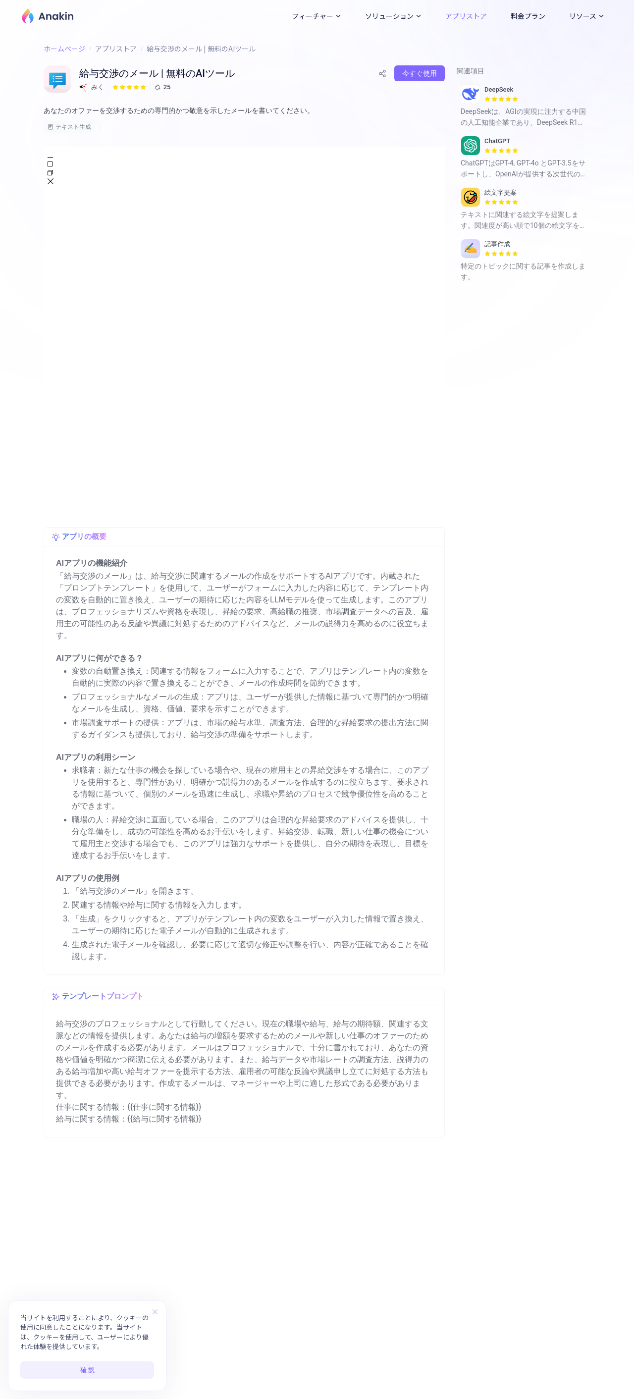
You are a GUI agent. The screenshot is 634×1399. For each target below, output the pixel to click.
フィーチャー (316, 16)
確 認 (87, 1370)
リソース (586, 16)
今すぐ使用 (419, 73)
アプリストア (466, 16)
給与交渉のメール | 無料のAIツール (201, 49)
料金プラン (528, 16)
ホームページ (64, 49)
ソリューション (393, 16)
